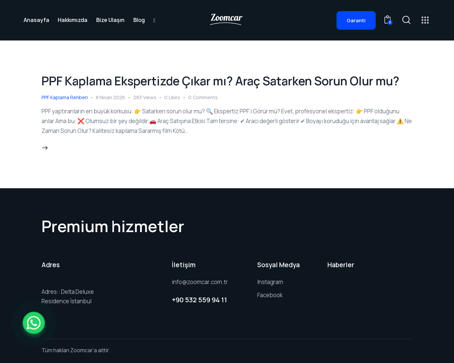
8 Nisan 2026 (110, 97)
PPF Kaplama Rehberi (65, 97)
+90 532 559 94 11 (199, 299)
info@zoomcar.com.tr (200, 282)
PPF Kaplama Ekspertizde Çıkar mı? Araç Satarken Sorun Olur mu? (220, 81)
